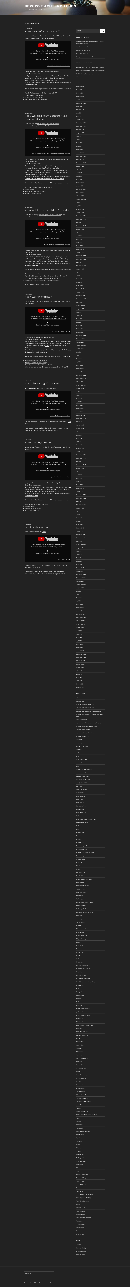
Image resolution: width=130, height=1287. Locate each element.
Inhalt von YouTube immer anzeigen (48, 59)
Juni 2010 (79, 594)
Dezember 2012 (81, 495)
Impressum (27, 1273)
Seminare (79, 1055)
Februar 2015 (80, 408)
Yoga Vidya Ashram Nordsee (84, 1194)
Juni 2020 (79, 202)
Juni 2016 (79, 355)
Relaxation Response (82, 1031)
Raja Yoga (79, 1028)
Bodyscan (79, 816)
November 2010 (81, 577)
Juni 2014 (79, 435)
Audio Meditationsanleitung (84, 769)
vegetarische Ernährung (83, 1131)
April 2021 (79, 176)
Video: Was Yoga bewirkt (37, 442)
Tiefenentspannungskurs (83, 1101)
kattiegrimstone (80, 67)
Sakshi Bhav (79, 1041)
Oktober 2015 (80, 382)
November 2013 (81, 458)
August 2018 (80, 269)
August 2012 (80, 508)
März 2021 (79, 179)
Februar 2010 (80, 607)
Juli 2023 (79, 113)
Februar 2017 (80, 328)
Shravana (79, 1061)
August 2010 (80, 587)
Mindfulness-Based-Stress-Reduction (87, 982)
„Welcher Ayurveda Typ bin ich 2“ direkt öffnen (57, 244)
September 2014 (81, 425)
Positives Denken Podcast (83, 1015)
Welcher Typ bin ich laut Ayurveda (50, 215)
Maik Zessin (79, 945)
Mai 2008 (79, 677)
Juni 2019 (79, 236)
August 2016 (80, 348)
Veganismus (79, 1124)
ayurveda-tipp (80, 792)
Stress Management (82, 1075)
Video (78, 1144)
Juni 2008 (79, 674)
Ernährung (79, 862)
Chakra (27, 80)
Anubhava (79, 749)
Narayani (79, 992)
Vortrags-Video (80, 1158)
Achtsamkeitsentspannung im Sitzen (86, 726)
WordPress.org (80, 1254)
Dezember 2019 (81, 216)
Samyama (79, 1048)
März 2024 (79, 93)
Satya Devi (79, 1051)
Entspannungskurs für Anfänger (85, 852)
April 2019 (79, 242)
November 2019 (81, 219)
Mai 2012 (79, 518)
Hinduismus (28, 348)
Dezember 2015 (81, 375)
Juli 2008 (79, 670)
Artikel (78, 753)
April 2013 (79, 481)
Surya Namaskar (81, 1088)
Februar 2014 (80, 448)
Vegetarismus (80, 1134)
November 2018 (81, 259)
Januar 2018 (79, 292)
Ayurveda (64, 261)
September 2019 (81, 226)
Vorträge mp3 (80, 1154)
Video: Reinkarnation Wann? (96, 67)
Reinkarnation (43, 174)
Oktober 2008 (80, 660)
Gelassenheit (80, 882)
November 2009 (81, 617)
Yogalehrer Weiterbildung (83, 1217)
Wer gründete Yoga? (31, 510)
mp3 (77, 988)
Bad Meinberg (80, 802)
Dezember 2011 (80, 534)
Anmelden (79, 1244)
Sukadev (78, 1081)
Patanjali (78, 998)
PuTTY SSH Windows (43, 341)
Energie (78, 839)
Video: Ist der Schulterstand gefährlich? (93, 70)
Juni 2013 (79, 475)
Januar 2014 (79, 451)
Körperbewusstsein (81, 935)
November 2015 (81, 378)
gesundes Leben (81, 892)
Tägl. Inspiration (80, 1091)
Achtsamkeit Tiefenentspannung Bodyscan (88, 711)
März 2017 (79, 325)
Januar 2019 (79, 252)
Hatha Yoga (79, 899)
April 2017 (79, 322)
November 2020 (81, 192)
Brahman (79, 826)
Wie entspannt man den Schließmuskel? (38, 365)
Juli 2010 (79, 591)
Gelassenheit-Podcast (82, 885)
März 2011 (79, 564)
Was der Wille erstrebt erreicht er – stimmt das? (40, 93)
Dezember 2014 (81, 415)
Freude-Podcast (80, 872)
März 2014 (79, 445)
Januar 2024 (80, 99)
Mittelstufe (79, 985)
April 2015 (79, 402)
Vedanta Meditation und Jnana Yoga (86, 1114)
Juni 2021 (79, 172)
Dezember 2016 (81, 335)
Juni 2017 (79, 315)
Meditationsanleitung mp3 (83, 968)
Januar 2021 (79, 186)
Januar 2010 (80, 611)
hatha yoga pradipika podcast (84, 902)
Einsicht (78, 836)
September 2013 (81, 465)
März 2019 (79, 245)
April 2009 (79, 641)
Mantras (78, 955)
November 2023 (81, 106)
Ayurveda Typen (38, 261)
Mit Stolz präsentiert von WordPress (43, 1283)
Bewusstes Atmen (81, 806)
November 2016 (81, 338)
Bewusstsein (80, 809)
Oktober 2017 (80, 302)
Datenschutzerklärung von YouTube (54, 53)
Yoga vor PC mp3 (81, 1207)
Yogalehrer (48, 170)
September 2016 (81, 345)
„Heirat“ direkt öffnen (64, 559)
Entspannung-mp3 (81, 846)
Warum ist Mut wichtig (32, 274)
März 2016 (79, 365)
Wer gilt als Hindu (44, 301)
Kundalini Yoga (52, 80)
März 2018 (79, 285)
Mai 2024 (79, 89)
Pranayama (79, 1018)
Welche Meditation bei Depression (36, 99)
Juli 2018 (78, 272)
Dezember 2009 (81, 614)
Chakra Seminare (31, 84)
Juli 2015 (78, 392)
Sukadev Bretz (80, 1085)
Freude (78, 869)
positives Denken (81, 1012)
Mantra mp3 (79, 952)
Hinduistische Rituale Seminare (35, 352)
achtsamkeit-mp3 (81, 719)
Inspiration (79, 915)
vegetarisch (79, 1128)
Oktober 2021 (80, 159)
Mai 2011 (79, 558)
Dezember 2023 (81, 103)
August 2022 (80, 133)
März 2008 (79, 684)
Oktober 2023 (80, 109)
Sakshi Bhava (80, 1045)
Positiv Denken (80, 1005)
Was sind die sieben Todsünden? (35, 360)
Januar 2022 (79, 153)
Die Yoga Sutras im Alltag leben (35, 191)
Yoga (57, 491)
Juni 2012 (79, 514)
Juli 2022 (78, 136)
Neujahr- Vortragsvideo (83, 50)
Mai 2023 (79, 116)
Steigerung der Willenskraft (34, 95)
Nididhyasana (80, 995)
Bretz (77, 829)
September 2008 (81, 664)
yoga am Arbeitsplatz (82, 1174)
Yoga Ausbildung (81, 1178)
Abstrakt (78, 698)
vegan (78, 1118)
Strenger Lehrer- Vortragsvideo (85, 57)
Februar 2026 (80, 86)
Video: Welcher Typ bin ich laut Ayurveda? (46, 210)
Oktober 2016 (80, 342)
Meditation (79, 962)
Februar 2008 (80, 687)
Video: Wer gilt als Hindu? (38, 296)
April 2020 (79, 206)
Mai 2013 (79, 478)
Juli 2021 (78, 169)
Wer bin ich (79, 1164)
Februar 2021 (80, 182)
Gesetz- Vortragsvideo (82, 47)
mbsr (77, 958)
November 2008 (81, 657)
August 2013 (80, 468)
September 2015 (81, 385)
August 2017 (80, 309)
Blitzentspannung (81, 812)
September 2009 (81, 624)
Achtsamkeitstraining (82, 736)
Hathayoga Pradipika (82, 909)
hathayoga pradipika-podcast (84, 912)
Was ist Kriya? (29, 189)
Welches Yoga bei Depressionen (35, 363)
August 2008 (80, 667)
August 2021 (80, 166)
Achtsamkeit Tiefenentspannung (85, 707)
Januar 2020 (80, 212)
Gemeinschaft (80, 889)
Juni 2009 (79, 634)
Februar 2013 (80, 488)
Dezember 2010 (81, 574)
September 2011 (81, 544)
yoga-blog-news (80, 1214)
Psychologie (79, 1021)
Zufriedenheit (80, 1234)
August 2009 (80, 627)
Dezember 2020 (81, 189)
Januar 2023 (80, 119)
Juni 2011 (79, 554)
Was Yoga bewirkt (41, 447)
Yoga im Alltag (80, 1181)
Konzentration (80, 932)
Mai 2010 (79, 597)
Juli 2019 (78, 232)
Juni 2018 (79, 275)
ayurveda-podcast (81, 789)
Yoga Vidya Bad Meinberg (83, 1197)
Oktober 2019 (80, 222)
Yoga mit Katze (30, 506)
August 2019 (80, 229)
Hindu (47, 346)
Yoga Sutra (79, 1188)
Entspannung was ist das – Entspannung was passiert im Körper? (46, 367)
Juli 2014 (78, 431)
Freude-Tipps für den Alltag (84, 879)
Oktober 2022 (80, 129)
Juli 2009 (79, 631)
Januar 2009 (80, 651)
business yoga (80, 832)
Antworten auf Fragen (82, 746)
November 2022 (81, 126)
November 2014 (81, 418)
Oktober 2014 (80, 421)
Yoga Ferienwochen (31, 496)
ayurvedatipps (80, 799)
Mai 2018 (79, 279)
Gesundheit (79, 895)
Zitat (77, 1231)
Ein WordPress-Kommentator (84, 74)
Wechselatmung (81, 1161)
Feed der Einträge (81, 1248)
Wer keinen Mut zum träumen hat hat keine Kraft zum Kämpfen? (46, 276)
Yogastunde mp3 (81, 1224)
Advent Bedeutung (49, 388)
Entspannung (80, 842)
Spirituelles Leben (81, 1068)
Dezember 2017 (81, 295)
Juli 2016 (78, 352)
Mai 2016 (79, 358)
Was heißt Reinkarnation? (33, 193)
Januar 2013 (79, 491)
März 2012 (79, 524)
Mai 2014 (79, 438)
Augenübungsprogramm (83, 776)
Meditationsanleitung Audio (84, 965)
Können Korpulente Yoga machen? (36, 504)
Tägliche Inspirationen (82, 1095)
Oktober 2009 (80, 621)
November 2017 (81, 299)
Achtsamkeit (80, 701)
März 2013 (79, 484)
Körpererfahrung (81, 939)
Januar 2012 (79, 531)
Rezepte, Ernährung (82, 1035)
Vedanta (78, 1108)
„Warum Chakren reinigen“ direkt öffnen (58, 66)
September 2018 (81, 265)
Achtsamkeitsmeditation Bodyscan (86, 733)
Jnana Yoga (79, 919)
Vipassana (79, 1148)
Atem (77, 756)
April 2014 (79, 441)
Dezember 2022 (81, 123)
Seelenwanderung (59, 172)
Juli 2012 (78, 511)
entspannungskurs (81, 849)
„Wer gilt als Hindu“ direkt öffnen (61, 331)
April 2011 (79, 561)
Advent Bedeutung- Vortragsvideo (42, 383)
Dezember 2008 (81, 654)
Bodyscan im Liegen (82, 822)
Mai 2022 (79, 143)
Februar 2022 (80, 149)
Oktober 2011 (80, 541)
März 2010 (79, 604)
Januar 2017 (79, 332)
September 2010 (81, 584)
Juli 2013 (78, 471)
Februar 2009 (80, 647)
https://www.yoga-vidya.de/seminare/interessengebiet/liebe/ (45, 574)
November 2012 (81, 498)
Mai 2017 (79, 319)
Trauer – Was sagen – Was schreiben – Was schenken (42, 280)
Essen (78, 865)
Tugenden (79, 1105)
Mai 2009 (79, 637)
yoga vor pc (79, 1204)
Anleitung (79, 743)
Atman (78, 766)
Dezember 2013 (81, 455)
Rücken (78, 1038)
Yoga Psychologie (81, 1184)
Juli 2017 (78, 312)
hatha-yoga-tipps (81, 905)
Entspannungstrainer (82, 856)
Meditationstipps (81, 975)
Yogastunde (79, 1221)
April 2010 (79, 601)
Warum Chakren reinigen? (48, 36)
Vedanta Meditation (82, 1111)
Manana (78, 949)
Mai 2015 (79, 398)
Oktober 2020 (80, 196)
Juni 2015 (79, 395)
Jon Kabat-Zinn (80, 922)
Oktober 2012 (80, 501)
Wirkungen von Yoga (31, 491)
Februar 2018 (80, 289)
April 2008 (79, 680)
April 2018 (79, 282)
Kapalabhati (79, 925)
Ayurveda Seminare (31, 265)
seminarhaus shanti (82, 1058)
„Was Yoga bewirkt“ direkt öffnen (60, 477)
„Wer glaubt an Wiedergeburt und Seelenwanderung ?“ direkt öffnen (51, 153)
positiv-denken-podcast (83, 1008)
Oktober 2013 (80, 461)
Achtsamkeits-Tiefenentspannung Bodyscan (89, 723)
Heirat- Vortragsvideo (36, 527)
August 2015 (80, 388)
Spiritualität (79, 1065)
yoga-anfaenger (80, 1211)
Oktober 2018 (80, 262)
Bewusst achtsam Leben (50, 6)
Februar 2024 (80, 96)
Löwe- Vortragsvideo (82, 53)
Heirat (44, 532)
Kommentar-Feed (81, 1251)
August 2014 (80, 428)
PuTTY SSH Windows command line (37, 284)
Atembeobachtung (81, 759)
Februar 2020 (80, 209)
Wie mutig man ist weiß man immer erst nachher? (41, 278)
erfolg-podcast (80, 859)
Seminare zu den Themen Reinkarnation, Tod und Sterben (44, 179)
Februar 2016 (80, 368)
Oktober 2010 (80, 581)
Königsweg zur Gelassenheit (84, 929)
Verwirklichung (80, 1138)
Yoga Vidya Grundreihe (82, 1201)
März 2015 (79, 405)
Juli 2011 (78, 551)
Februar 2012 (80, 528)
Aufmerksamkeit (81, 773)
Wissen (78, 1168)
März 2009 (79, 644)
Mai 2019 (79, 239)
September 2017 (81, 305)
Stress (78, 1071)
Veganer (78, 1121)
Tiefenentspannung (82, 1098)
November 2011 (81, 538)
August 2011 (80, 548)
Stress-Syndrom (81, 1078)
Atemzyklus (79, 763)
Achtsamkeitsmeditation (83, 729)
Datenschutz (27, 1283)
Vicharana (79, 1141)
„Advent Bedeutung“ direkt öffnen (60, 416)
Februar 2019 (80, 249)
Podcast (78, 1002)
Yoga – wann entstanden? (33, 508)
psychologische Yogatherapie (84, 1025)
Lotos (78, 942)
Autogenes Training (81, 782)
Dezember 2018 (81, 255)
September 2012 (81, 504)
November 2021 (81, 156)
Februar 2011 (80, 568)
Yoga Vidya (66, 343)
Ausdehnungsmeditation (83, 779)
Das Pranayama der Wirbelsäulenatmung (38, 187)
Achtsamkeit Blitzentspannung (85, 704)
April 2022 (79, 146)
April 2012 (79, 521)
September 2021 (81, 163)
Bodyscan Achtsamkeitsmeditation (86, 819)
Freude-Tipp (79, 875)
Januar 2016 (79, 372)
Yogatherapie (80, 1227)
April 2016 (79, 362)
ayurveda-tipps (80, 796)
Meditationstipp (80, 972)
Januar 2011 (79, 571)
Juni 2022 (79, 139)
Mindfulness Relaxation (83, 978)
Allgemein (79, 739)
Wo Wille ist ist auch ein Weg (34, 97)
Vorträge (78, 1151)
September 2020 (81, 199)
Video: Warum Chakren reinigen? (42, 31)
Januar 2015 (79, 412)
